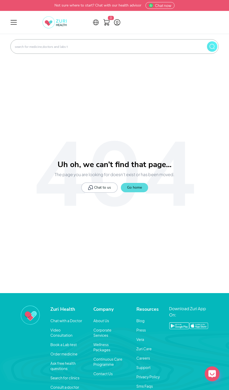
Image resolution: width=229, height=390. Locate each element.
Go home (134, 187)
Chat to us (99, 187)
